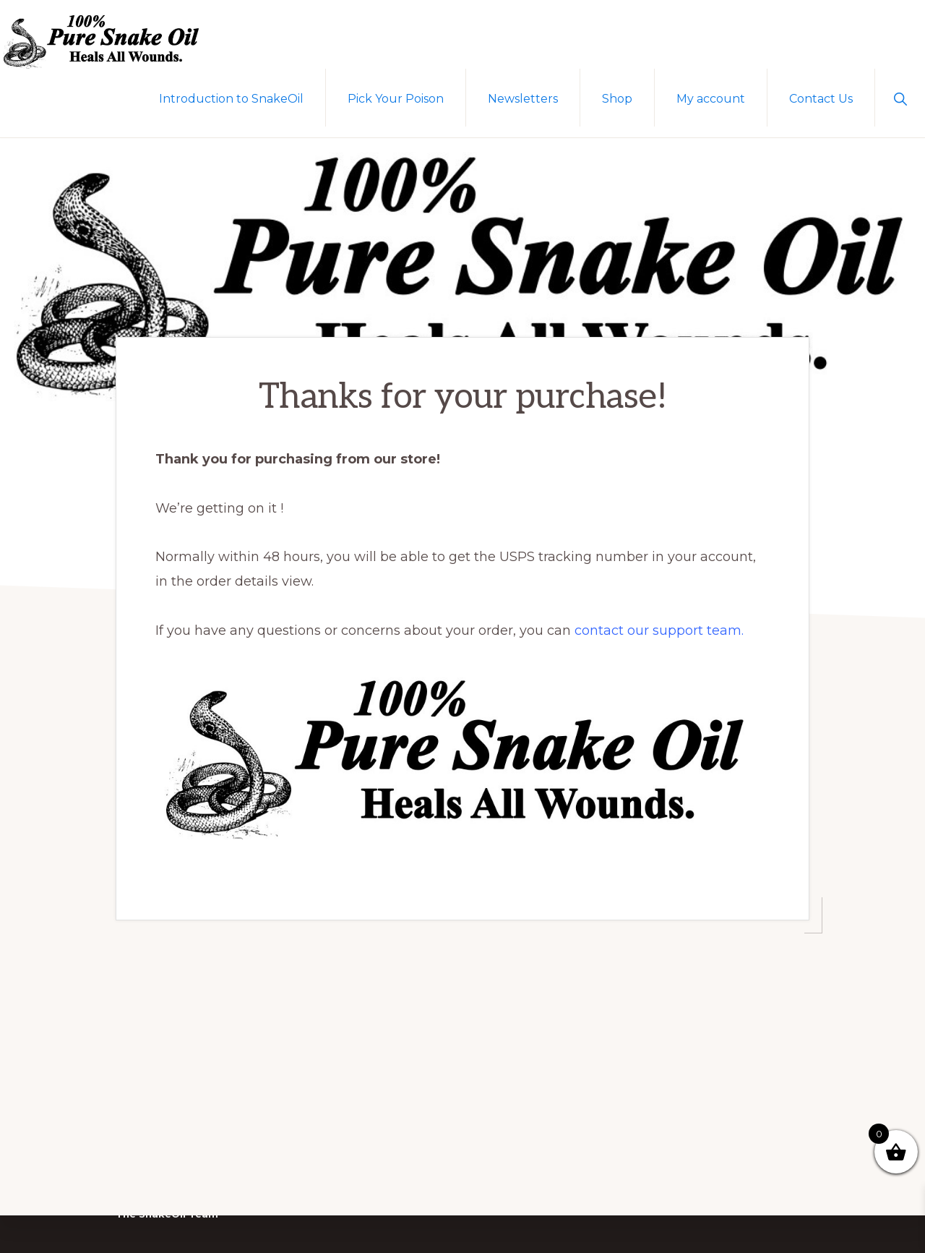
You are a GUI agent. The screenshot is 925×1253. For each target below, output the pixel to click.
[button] (900, 98)
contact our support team (658, 622)
